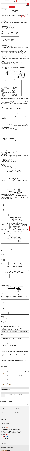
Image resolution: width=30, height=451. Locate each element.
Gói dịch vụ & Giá (19, 0)
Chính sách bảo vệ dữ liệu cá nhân (5, 423)
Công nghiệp (9, 384)
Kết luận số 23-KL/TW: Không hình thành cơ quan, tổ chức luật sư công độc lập (15, 394)
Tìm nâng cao (27, 5)
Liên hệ (2, 412)
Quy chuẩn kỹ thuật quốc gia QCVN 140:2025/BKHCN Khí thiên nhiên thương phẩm (13, 343)
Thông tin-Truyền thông (4, 377)
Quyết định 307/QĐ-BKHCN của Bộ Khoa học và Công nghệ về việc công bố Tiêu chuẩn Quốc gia (14, 331)
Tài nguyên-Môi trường (4, 381)
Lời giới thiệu (2, 408)
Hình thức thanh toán (3, 419)
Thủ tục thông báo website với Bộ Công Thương (6, 389)
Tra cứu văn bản (17, 408)
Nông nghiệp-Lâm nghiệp (4, 369)
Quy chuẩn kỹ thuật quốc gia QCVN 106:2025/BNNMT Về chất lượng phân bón (12, 345)
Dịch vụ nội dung (17, 413)
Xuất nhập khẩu (9, 381)
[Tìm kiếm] (28, 4)
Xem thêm (27, 404)
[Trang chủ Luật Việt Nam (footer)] (15, 428)
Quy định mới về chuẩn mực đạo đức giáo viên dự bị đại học (8, 401)
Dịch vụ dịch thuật (17, 412)
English (24, 0)
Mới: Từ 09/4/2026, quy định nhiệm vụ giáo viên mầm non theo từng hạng (9, 399)
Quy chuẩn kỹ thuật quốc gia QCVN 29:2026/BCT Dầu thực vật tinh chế (11, 338)
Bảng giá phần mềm (3, 418)
